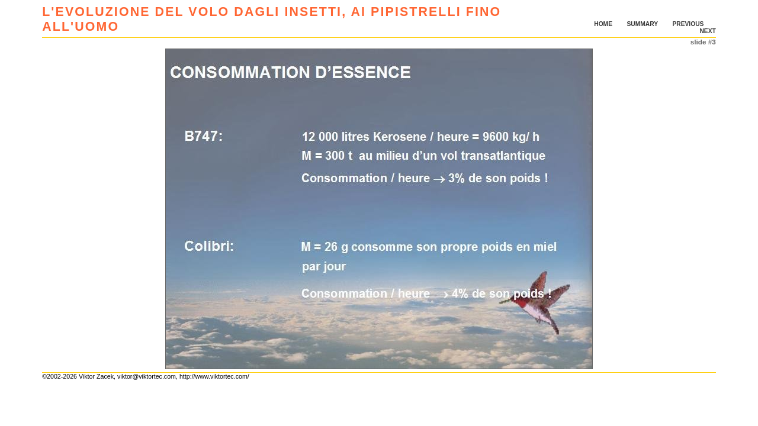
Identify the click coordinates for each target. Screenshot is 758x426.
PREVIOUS (688, 24)
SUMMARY (642, 24)
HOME (603, 24)
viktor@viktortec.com (146, 376)
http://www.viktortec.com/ (214, 376)
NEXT (707, 31)
